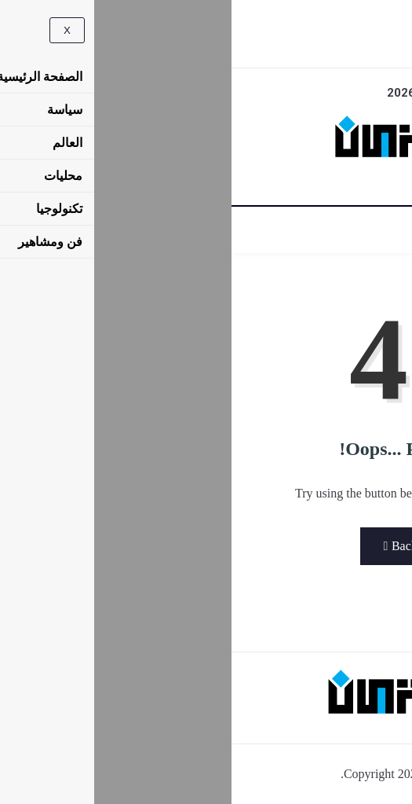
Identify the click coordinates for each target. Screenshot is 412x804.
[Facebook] (206, 44)
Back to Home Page (206, 546)
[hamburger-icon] (383, 229)
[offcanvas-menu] (224, 18)
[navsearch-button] (197, 21)
